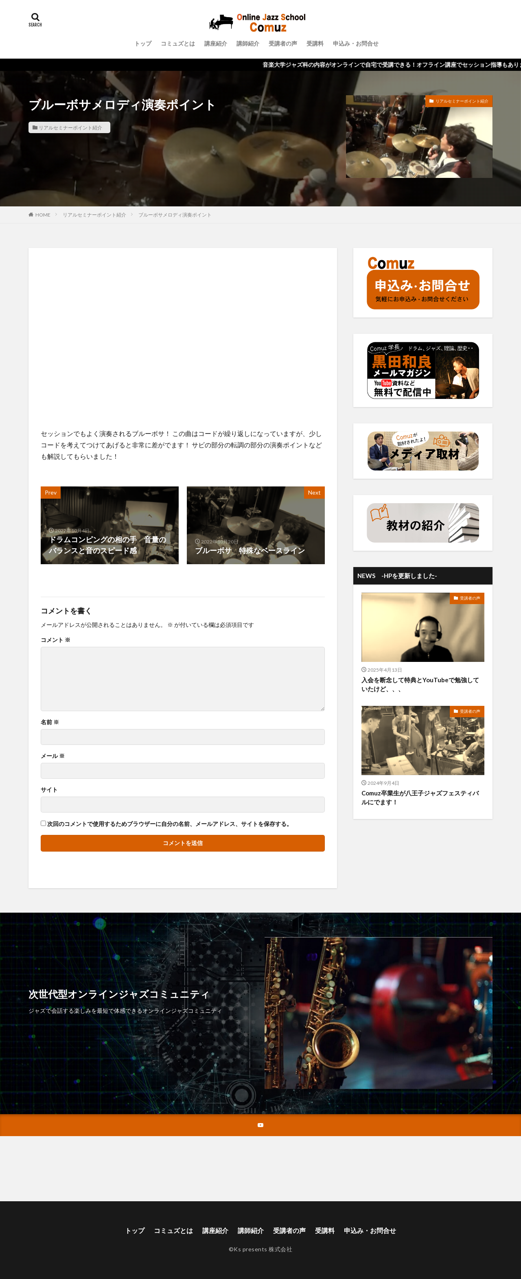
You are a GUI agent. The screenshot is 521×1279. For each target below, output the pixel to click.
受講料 (315, 43)
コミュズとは (178, 43)
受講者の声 (283, 43)
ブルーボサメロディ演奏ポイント (175, 215)
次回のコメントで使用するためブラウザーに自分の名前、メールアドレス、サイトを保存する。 (169, 824)
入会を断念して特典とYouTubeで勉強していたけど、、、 (420, 684)
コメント (55, 640)
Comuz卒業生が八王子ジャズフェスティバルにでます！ (420, 797)
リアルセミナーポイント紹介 (70, 127)
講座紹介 (215, 43)
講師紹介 (247, 43)
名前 (50, 722)
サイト (49, 790)
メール (53, 756)
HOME (42, 214)
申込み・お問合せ (356, 43)
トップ (142, 43)
